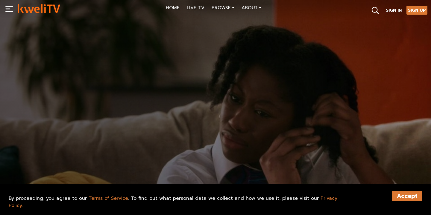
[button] (223, 8)
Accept (407, 196)
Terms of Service (108, 198)
